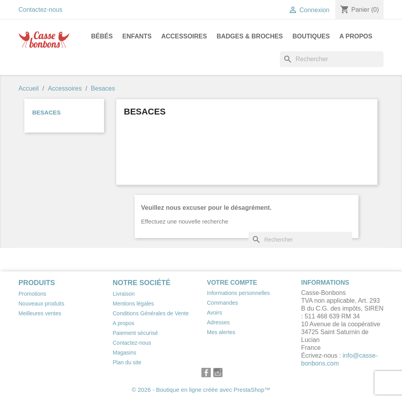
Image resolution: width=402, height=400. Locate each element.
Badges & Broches (250, 36)
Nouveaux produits (41, 303)
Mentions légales (133, 303)
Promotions (32, 294)
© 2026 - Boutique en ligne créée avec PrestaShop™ (201, 389)
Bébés (102, 36)
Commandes (222, 303)
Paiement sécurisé (135, 333)
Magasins (124, 352)
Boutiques (311, 36)
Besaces (46, 112)
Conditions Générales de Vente (151, 313)
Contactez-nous (40, 9)
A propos (356, 36)
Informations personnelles (238, 293)
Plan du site (127, 362)
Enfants (137, 36)
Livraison (124, 294)
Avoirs (214, 312)
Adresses (218, 322)
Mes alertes (221, 332)
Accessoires (184, 36)
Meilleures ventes (39, 313)
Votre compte (232, 282)
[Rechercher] (332, 59)
